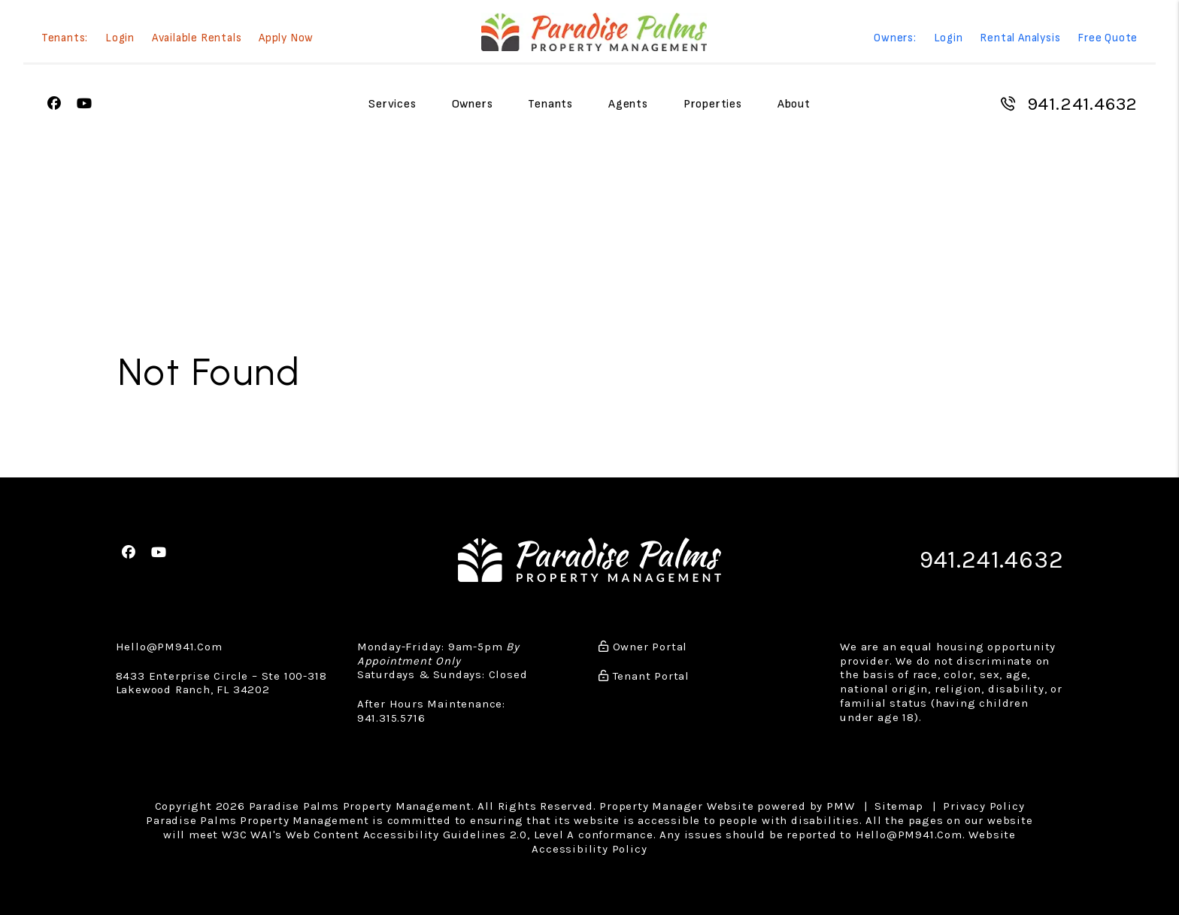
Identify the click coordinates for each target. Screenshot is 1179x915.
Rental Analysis (1020, 39)
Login (120, 39)
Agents (628, 104)
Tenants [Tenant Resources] (550, 104)
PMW (840, 805)
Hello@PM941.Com (169, 645)
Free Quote (1107, 39)
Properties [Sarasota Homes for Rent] (712, 104)
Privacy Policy (983, 805)
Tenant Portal (644, 674)
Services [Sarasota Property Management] (392, 104)
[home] (594, 32)
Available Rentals (197, 39)
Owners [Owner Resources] (472, 104)
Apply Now (286, 39)
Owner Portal (643, 645)
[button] (54, 104)
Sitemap (898, 805)
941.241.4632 (1082, 103)
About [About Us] (794, 104)
